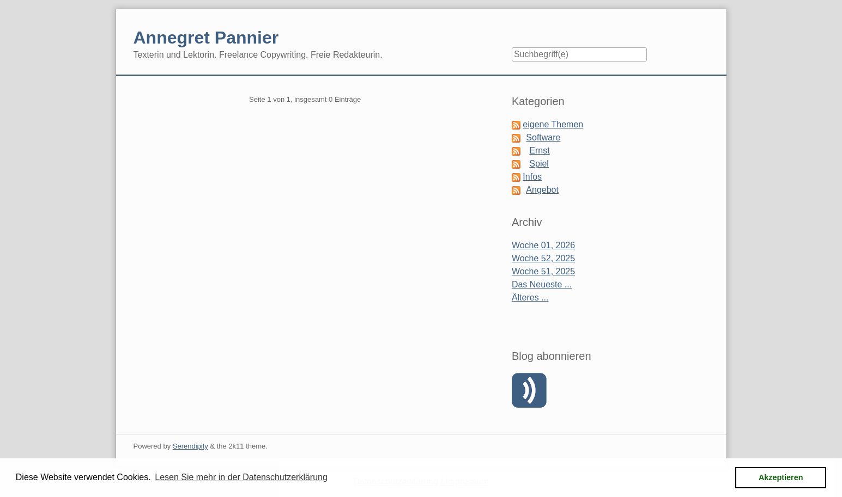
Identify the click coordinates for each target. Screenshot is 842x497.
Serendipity (190, 446)
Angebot (542, 189)
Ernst (539, 150)
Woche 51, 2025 (543, 271)
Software (543, 137)
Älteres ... (530, 297)
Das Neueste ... (542, 284)
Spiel (539, 163)
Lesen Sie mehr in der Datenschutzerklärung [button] (241, 477)
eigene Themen (553, 124)
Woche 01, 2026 (543, 245)
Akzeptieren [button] (781, 477)
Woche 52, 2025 (543, 258)
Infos (532, 176)
